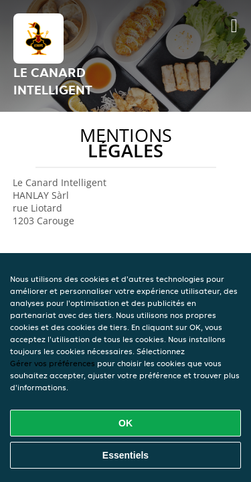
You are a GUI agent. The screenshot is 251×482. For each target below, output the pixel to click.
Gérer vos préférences (52, 363)
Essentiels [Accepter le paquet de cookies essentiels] (125, 455)
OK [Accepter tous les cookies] (125, 423)
